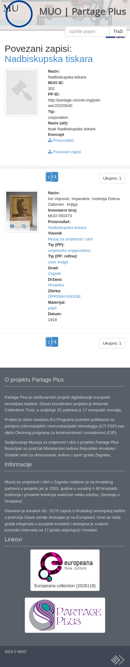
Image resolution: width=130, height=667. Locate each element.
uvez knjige (58, 262)
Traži (118, 31)
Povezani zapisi (64, 152)
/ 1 (54, 176)
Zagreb (54, 273)
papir (52, 308)
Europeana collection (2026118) (65, 570)
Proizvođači (61, 140)
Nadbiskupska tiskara (49, 59)
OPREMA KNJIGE (64, 296)
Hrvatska (56, 285)
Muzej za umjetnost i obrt (70, 239)
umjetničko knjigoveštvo (69, 250)
